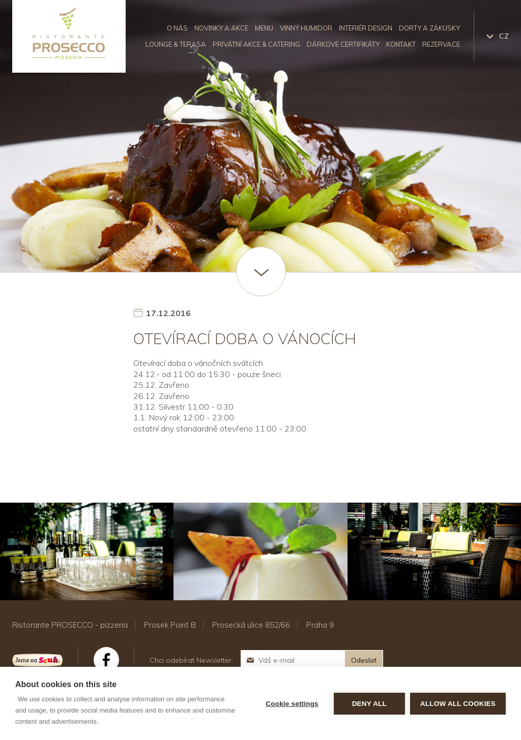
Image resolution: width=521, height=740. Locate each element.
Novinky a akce (221, 28)
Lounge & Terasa (176, 44)
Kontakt (401, 44)
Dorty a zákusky (429, 28)
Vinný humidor (306, 28)
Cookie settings (292, 703)
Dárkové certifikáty (343, 44)
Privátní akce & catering (256, 44)
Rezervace (441, 44)
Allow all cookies (458, 703)
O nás (177, 28)
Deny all (369, 703)
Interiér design (365, 28)
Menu (264, 28)
